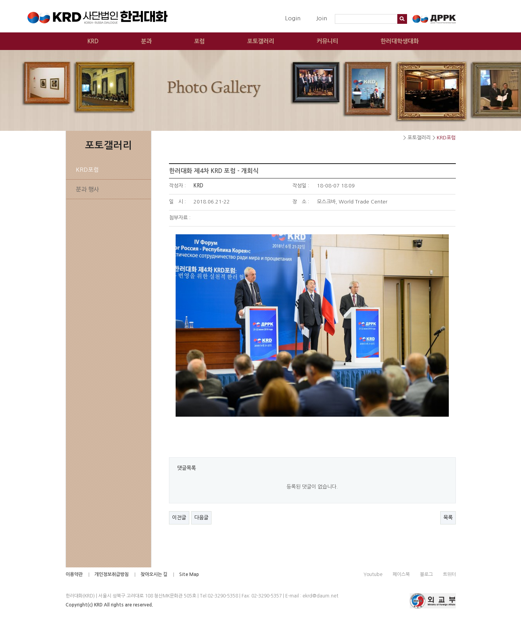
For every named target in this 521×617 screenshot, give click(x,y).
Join (321, 18)
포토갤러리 (260, 41)
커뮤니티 (327, 41)
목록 (448, 517)
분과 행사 (87, 189)
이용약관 (74, 574)
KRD (93, 41)
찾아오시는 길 (153, 574)
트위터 (449, 574)
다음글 (201, 517)
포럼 (199, 41)
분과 (146, 41)
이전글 (179, 517)
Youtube (372, 574)
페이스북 (401, 574)
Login (293, 18)
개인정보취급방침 (111, 574)
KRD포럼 (87, 170)
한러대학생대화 (400, 41)
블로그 (426, 574)
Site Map (189, 574)
